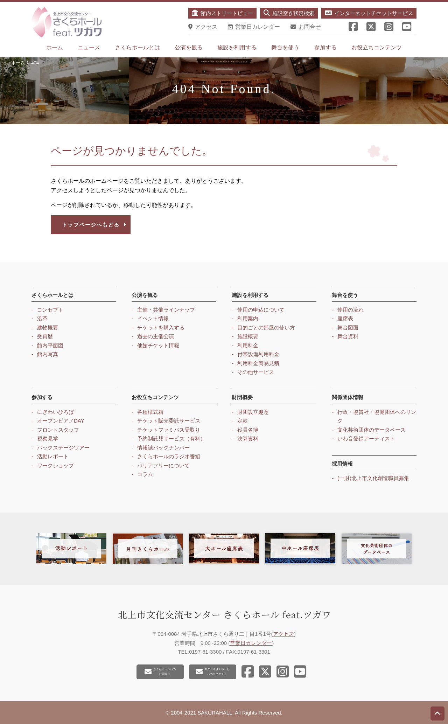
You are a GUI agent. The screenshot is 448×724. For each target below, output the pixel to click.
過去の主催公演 (155, 336)
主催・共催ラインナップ (166, 310)
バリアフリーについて (163, 465)
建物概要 (47, 327)
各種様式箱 (150, 412)
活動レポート (53, 456)
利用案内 (247, 318)
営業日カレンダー (251, 643)
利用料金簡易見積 (258, 363)
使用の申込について (261, 310)
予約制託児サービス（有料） (171, 438)
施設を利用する (237, 47)
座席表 (345, 318)
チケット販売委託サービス (168, 421)
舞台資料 (347, 336)
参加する (325, 47)
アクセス (283, 634)
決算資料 (247, 438)
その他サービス (255, 372)
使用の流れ (350, 310)
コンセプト (50, 310)
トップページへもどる (94, 225)
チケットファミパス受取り (168, 430)
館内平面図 (50, 345)
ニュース (89, 47)
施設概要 (247, 336)
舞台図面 (347, 327)
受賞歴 (45, 336)
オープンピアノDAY (60, 421)
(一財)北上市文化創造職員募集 (373, 478)
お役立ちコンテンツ (376, 47)
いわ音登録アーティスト (366, 438)
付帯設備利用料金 (258, 354)
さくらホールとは (137, 47)
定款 (242, 421)
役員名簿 (247, 430)
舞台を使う (285, 47)
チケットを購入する (160, 327)
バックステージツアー (63, 448)
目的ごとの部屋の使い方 (266, 327)
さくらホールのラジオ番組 (168, 456)
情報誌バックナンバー (163, 448)
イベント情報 (153, 318)
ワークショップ (55, 465)
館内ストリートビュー (222, 13)
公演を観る (189, 47)
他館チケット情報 (158, 345)
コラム (145, 474)
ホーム (54, 47)
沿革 (42, 318)
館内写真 (47, 354)
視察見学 (47, 438)
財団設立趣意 (253, 412)
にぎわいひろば (55, 412)
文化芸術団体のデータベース (371, 430)
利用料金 (247, 345)
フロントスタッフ (58, 430)
